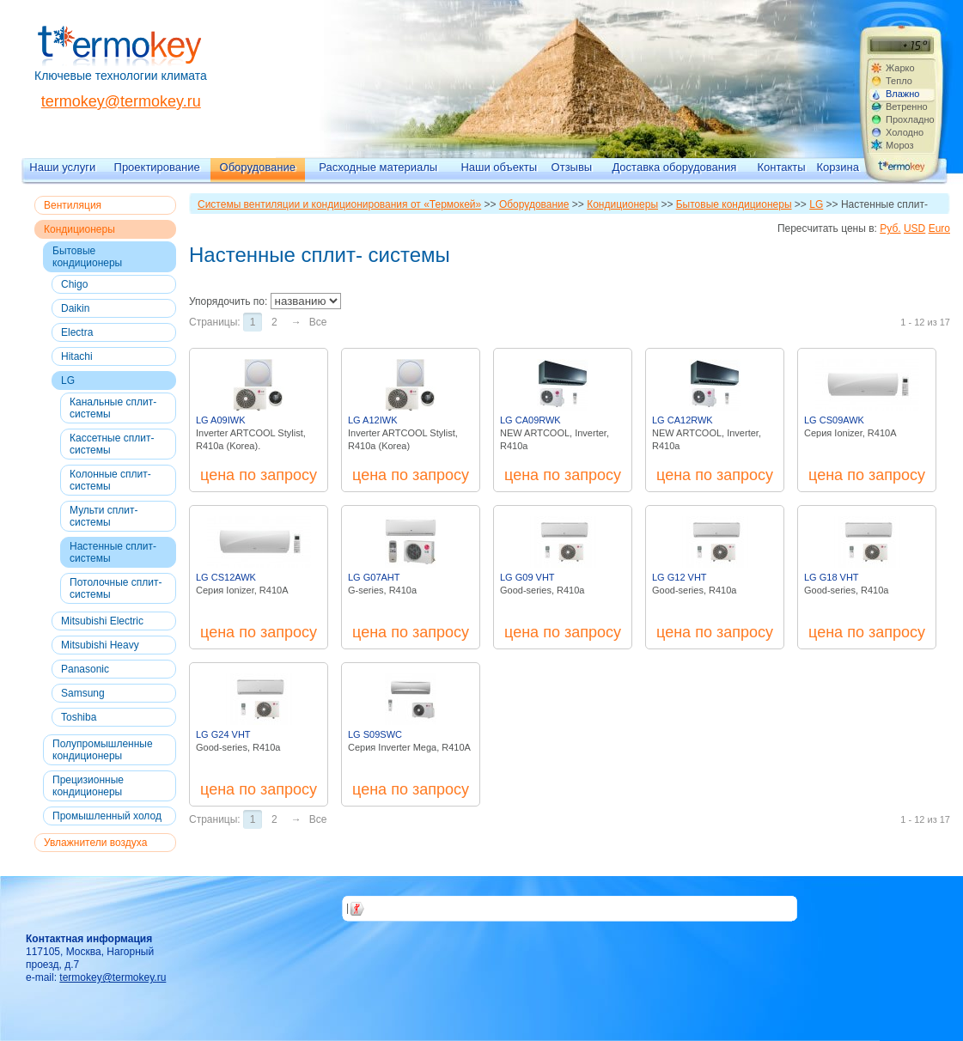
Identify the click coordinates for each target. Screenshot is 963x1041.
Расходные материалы (378, 167)
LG (68, 380)
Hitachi (77, 356)
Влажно (902, 93)
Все (318, 322)
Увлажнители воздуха (95, 843)
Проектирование (157, 167)
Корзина (837, 167)
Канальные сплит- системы (113, 408)
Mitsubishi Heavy (100, 645)
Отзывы (572, 167)
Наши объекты (498, 167)
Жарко (900, 68)
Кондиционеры (79, 229)
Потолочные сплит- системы (116, 588)
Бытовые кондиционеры (87, 257)
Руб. (890, 228)
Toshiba (78, 717)
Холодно (904, 132)
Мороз (900, 145)
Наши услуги (62, 167)
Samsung (83, 693)
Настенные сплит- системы (113, 552)
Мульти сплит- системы (103, 516)
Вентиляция (72, 205)
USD (914, 228)
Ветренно (907, 106)
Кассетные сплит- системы (112, 444)
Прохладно (910, 119)
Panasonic (85, 669)
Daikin (75, 308)
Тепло (899, 81)
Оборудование (258, 167)
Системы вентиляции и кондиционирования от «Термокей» (339, 204)
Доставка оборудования (674, 167)
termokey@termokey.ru (121, 101)
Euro (939, 228)
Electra (77, 332)
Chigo (74, 284)
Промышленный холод (107, 816)
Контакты (782, 167)
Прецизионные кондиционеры (88, 786)
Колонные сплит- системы (110, 480)
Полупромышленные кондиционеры (102, 750)
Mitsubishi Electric (102, 621)
